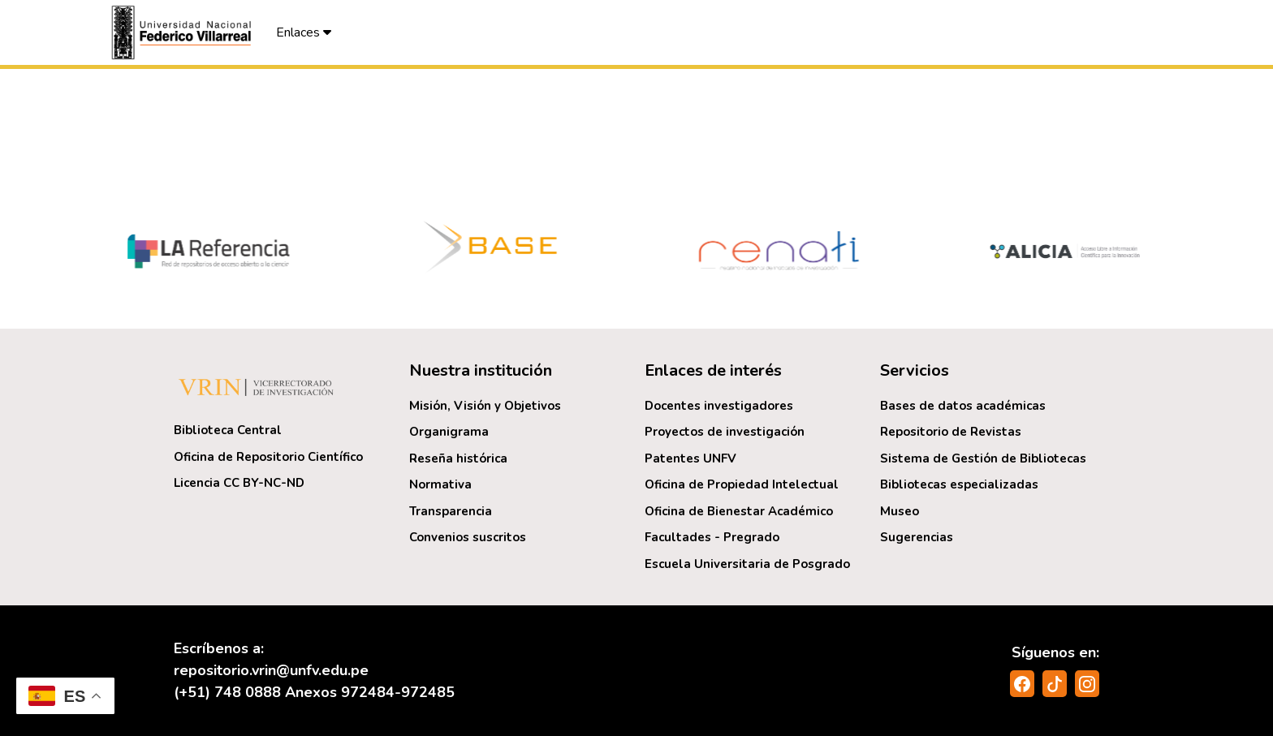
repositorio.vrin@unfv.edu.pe (271, 670)
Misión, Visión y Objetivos (485, 406)
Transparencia (450, 511)
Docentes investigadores (719, 406)
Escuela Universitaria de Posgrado (747, 564)
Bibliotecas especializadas (959, 484)
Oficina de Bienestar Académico (739, 511)
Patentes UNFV (690, 458)
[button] (183, 32)
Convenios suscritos (467, 537)
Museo (899, 511)
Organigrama (449, 432)
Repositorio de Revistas (950, 432)
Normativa (440, 484)
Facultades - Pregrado (712, 537)
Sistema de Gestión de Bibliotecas (983, 458)
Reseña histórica (458, 458)
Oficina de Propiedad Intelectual (742, 484)
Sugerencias (916, 537)
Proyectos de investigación (725, 432)
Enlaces (303, 32)
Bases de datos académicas (963, 406)
